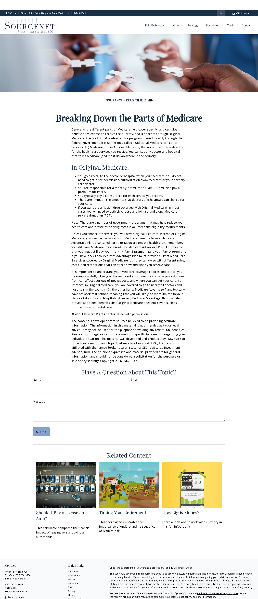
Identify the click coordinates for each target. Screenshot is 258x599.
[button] (154, 15)
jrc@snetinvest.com (15, 587)
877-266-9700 (23, 565)
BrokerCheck (185, 557)
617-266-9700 (76, 3)
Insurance (73, 573)
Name (37, 370)
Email (134, 370)
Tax (70, 577)
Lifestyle (72, 585)
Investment (74, 565)
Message (39, 392)
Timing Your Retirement (122, 503)
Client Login (240, 3)
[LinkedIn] (221, 3)
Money (71, 581)
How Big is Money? (180, 503)
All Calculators (75, 597)
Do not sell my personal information (196, 586)
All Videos (73, 593)
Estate (71, 569)
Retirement (74, 561)
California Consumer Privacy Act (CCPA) (218, 583)
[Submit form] (41, 421)
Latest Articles (75, 589)
